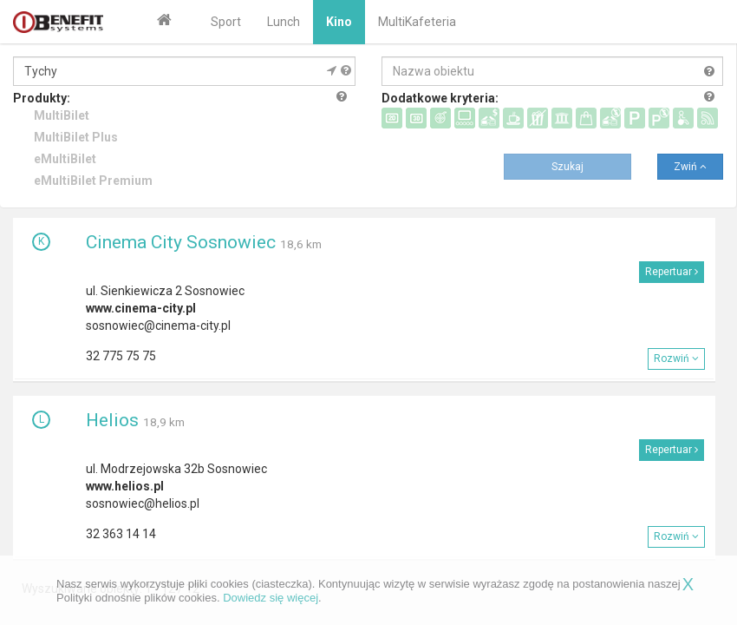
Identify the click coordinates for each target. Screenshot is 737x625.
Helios (112, 420)
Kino (339, 22)
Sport (226, 22)
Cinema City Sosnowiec (181, 242)
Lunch (283, 22)
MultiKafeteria (417, 22)
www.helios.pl (125, 486)
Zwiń (690, 167)
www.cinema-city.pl (141, 308)
